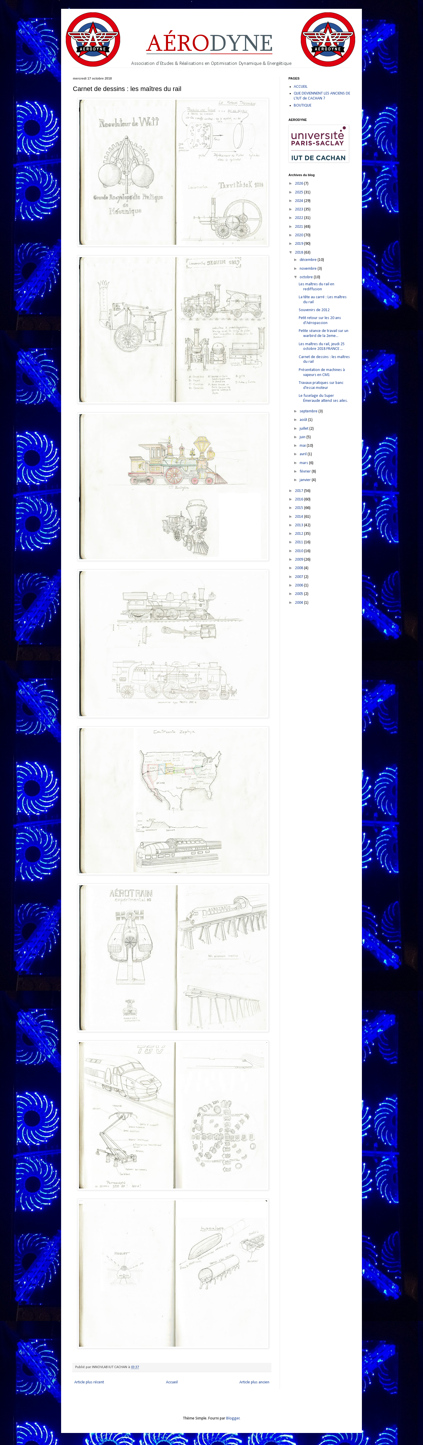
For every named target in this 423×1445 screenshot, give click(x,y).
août (304, 420)
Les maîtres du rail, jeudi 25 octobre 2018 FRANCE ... (322, 346)
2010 (299, 551)
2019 (299, 244)
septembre (309, 411)
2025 (299, 192)
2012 (299, 534)
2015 (299, 508)
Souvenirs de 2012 (314, 310)
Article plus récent (89, 1382)
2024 (299, 201)
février (306, 471)
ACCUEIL (301, 87)
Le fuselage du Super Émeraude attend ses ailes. (323, 398)
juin (303, 437)
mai (303, 446)
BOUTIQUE (302, 105)
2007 (299, 577)
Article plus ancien (254, 1382)
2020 (299, 235)
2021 (299, 227)
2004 (299, 603)
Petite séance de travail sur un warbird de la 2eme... (323, 333)
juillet (304, 428)
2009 (299, 559)
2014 (299, 517)
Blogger (233, 1418)
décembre (309, 260)
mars (304, 463)
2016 (299, 499)
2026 (299, 183)
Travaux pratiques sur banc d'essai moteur (321, 385)
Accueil (172, 1382)
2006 (299, 585)
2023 (299, 209)
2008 (299, 568)
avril (304, 454)
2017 (299, 491)
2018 (299, 252)
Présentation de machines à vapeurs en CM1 (322, 372)
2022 (299, 218)
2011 (299, 542)
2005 (299, 594)
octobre (307, 277)
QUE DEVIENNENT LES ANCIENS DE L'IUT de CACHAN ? (322, 96)
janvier (306, 480)
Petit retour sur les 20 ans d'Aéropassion (320, 320)
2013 (299, 525)
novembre (309, 269)
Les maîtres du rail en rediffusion (316, 286)
